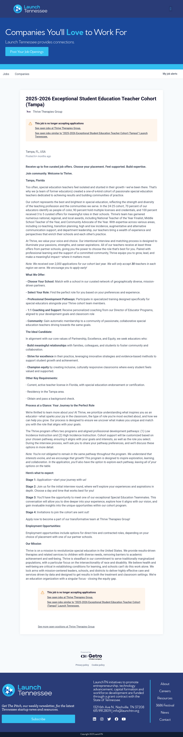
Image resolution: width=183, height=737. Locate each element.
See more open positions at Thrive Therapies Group (66, 626)
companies (22, 74)
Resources (164, 698)
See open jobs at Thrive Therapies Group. (58, 128)
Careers (165, 690)
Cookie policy (98, 665)
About (164, 683)
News (165, 712)
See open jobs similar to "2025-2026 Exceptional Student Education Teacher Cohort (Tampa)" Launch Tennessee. (91, 135)
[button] (170, 9)
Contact (165, 719)
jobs (6, 74)
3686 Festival (165, 705)
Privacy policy (82, 665)
